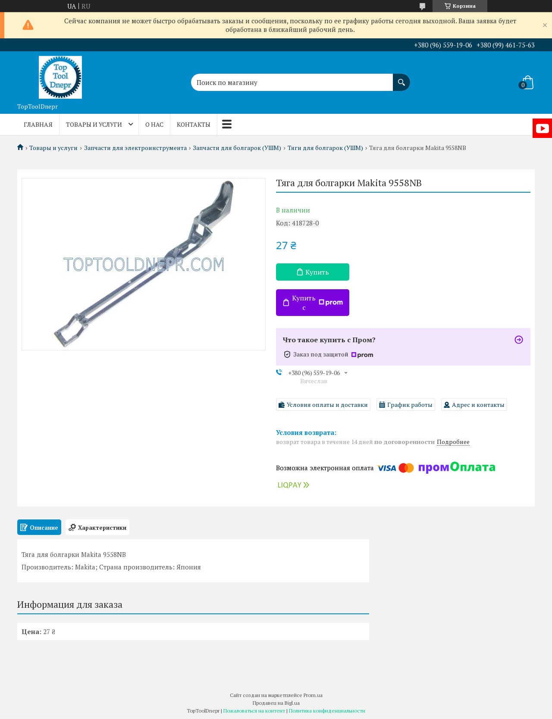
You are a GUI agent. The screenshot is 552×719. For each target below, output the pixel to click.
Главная (38, 124)
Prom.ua (313, 695)
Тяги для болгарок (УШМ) (325, 148)
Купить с (317, 302)
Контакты (193, 124)
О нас (154, 124)
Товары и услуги (94, 124)
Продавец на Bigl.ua (276, 703)
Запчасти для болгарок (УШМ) (237, 148)
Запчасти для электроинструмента (135, 148)
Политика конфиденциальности (327, 710)
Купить (317, 272)
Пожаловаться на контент (254, 710)
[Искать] (401, 78)
